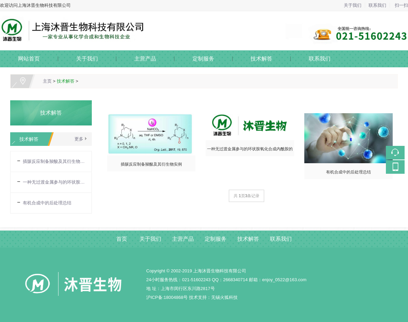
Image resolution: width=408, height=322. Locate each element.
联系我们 (377, 5)
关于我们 (352, 5)
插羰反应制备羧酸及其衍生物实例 (54, 161)
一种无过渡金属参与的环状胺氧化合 (54, 182)
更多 (78, 138)
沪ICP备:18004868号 (167, 297)
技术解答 (261, 59)
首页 (121, 239)
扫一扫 (401, 5)
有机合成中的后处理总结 (47, 202)
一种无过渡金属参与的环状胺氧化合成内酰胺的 (250, 149)
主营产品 (145, 59)
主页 (47, 81)
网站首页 (29, 59)
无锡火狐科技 (224, 297)
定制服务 (203, 59)
